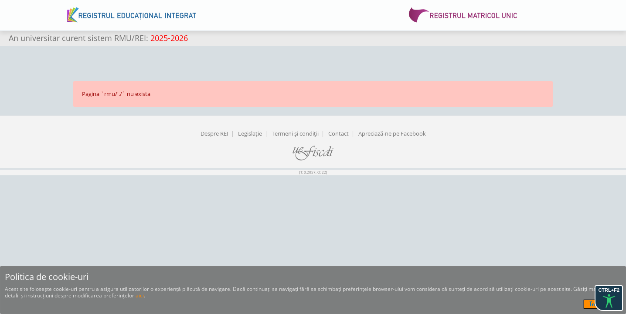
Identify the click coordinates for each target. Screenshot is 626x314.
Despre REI (214, 133)
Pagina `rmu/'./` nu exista (116, 94)
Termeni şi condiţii (295, 133)
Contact (338, 133)
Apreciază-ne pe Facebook (392, 133)
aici (140, 295)
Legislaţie (250, 133)
